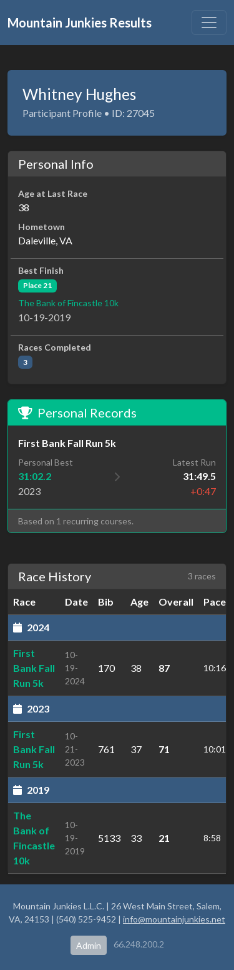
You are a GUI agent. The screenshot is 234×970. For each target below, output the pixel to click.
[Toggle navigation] (209, 22)
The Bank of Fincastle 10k (68, 303)
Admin (88, 945)
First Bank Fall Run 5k (34, 668)
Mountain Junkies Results (79, 22)
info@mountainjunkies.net (174, 919)
